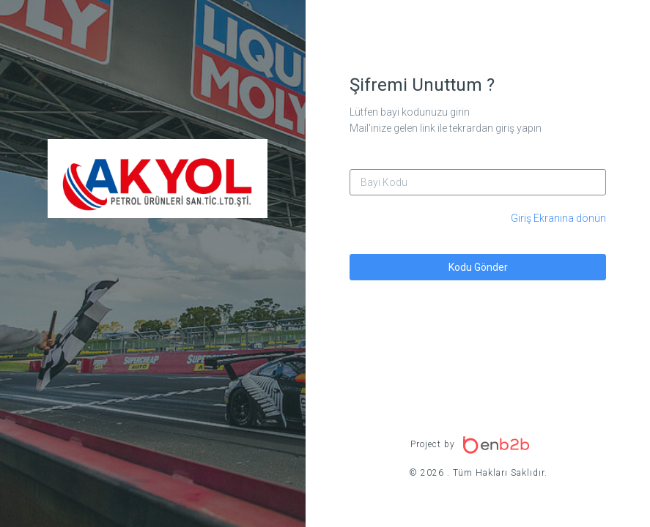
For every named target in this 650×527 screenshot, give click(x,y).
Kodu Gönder (478, 267)
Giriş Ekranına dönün (558, 218)
